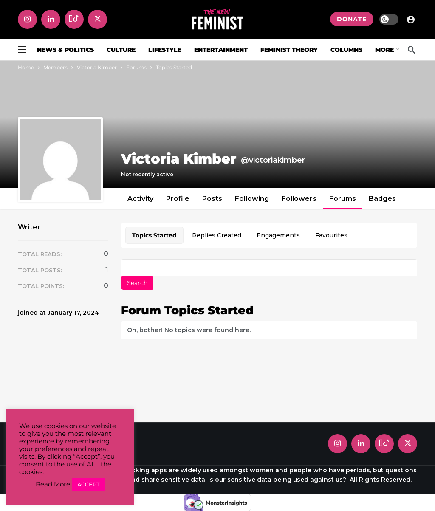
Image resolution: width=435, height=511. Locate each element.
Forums (342, 199)
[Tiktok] (74, 19)
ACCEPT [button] (88, 484)
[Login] (410, 19)
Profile (177, 199)
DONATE (352, 19)
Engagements (278, 235)
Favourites (331, 235)
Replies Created (216, 235)
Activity (140, 199)
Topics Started (154, 235)
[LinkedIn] (50, 19)
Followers (299, 199)
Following (252, 199)
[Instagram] (27, 19)
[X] (97, 19)
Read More (53, 484)
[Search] (411, 49)
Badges (382, 199)
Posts (212, 199)
